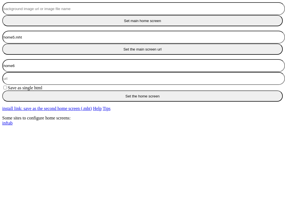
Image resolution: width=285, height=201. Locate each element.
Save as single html (22, 87)
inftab (7, 123)
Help (97, 108)
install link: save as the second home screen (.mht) (47, 108)
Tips (106, 108)
